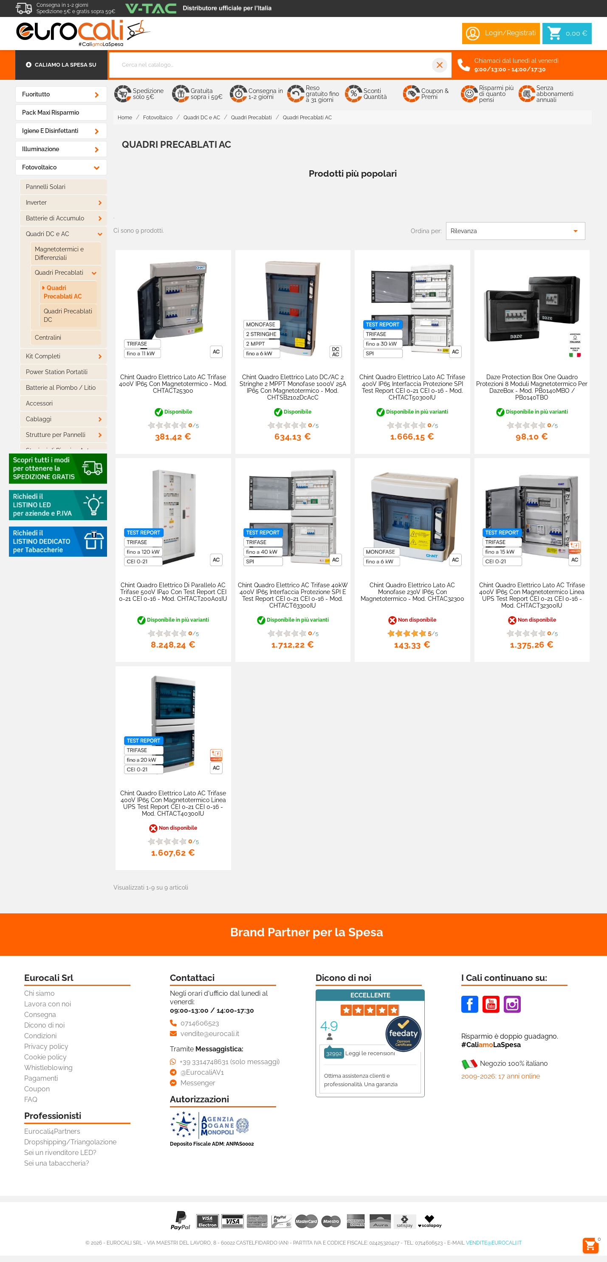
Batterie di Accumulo (55, 218)
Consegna (40, 1015)
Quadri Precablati (59, 272)
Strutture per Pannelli (55, 434)
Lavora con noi (47, 1004)
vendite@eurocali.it (494, 1243)
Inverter (36, 202)
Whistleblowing (48, 1068)
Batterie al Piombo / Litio (61, 387)
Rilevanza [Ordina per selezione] (516, 231)
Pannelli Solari (45, 186)
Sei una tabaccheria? (56, 1163)
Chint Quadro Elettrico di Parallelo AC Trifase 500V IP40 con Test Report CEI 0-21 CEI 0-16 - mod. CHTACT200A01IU (173, 592)
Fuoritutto (36, 94)
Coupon (37, 1089)
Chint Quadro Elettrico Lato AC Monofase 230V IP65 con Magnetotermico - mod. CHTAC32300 (412, 592)
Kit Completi (43, 356)
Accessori (39, 403)
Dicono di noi (44, 1025)
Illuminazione (40, 149)
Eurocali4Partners (52, 1131)
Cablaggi (38, 419)
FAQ (30, 1100)
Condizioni (40, 1036)
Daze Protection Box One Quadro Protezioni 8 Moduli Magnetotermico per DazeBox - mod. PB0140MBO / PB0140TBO (531, 387)
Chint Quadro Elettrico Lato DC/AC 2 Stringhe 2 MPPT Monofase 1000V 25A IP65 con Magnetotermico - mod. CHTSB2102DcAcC (293, 387)
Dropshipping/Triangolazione (70, 1142)
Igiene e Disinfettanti (50, 130)
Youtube (491, 1004)
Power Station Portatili (57, 372)
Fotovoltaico (39, 167)
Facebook (469, 1004)
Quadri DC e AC (47, 234)
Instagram (512, 1004)
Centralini (48, 337)
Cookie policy (45, 1057)
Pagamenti (41, 1078)
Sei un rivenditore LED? (60, 1153)
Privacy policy (46, 1046)
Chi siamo (39, 993)
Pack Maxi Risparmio (50, 112)
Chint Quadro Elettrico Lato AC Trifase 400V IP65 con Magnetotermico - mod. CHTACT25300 (173, 384)
